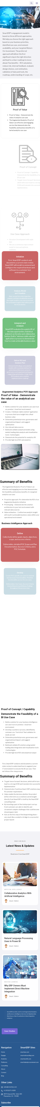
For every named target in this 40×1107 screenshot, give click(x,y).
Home (3, 1052)
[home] (1, 3)
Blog (2, 1076)
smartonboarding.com (27, 1055)
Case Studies (9, 1031)
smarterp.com (24, 1052)
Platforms (4, 1062)
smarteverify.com (25, 1059)
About (3, 1069)
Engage (3, 1055)
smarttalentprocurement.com (29, 1062)
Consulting (4, 1065)
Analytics (4, 1059)
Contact (3, 1072)
